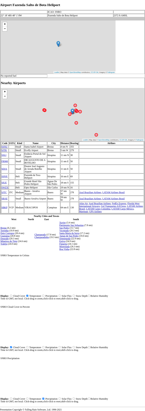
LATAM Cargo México (123, 209)
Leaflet (56, 72)
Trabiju (3, 244)
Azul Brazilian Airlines (90, 192)
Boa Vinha (64, 249)
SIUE (4, 182)
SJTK (4, 150)
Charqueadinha (42, 237)
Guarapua (5, 236)
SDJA (4, 169)
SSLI (3, 155)
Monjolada (64, 246)
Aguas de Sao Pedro (68, 236)
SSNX (4, 176)
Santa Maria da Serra (69, 233)
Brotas (3, 228)
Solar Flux (67, 296)
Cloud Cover (19, 296)
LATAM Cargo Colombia (98, 209)
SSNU (4, 146)
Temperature (35, 296)
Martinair (83, 211)
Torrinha (4, 230)
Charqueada (40, 234)
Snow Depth (82, 296)
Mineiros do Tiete (8, 241)
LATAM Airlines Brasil (113, 192)
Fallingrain (111, 72)
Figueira (63, 244)
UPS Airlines (95, 211)
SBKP (4, 207)
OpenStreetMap (75, 72)
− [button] (5, 29)
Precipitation (51, 296)
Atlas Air (83, 203)
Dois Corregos (7, 233)
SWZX (4, 187)
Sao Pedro (64, 228)
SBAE (4, 198)
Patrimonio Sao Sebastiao (71, 225)
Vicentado (64, 230)
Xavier (62, 222)
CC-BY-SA (94, 72)
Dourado (4, 238)
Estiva (62, 241)
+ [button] (5, 24)
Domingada (65, 238)
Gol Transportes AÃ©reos (113, 206)
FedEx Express (119, 203)
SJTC (4, 192)
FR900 (4, 161)
